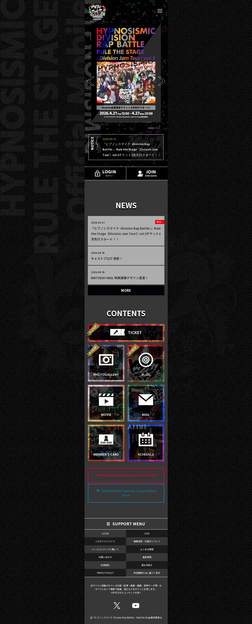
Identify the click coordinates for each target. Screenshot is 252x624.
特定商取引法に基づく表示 (147, 572)
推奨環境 (146, 557)
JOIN (146, 533)
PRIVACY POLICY (105, 572)
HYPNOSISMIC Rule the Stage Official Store (129, 493)
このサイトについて (105, 541)
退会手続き (146, 565)
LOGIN (105, 533)
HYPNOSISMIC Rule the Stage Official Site (126, 475)
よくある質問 (147, 549)
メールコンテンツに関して (105, 549)
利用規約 (105, 565)
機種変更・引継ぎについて (147, 541)
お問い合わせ (105, 557)
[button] (151, 128)
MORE (126, 290)
